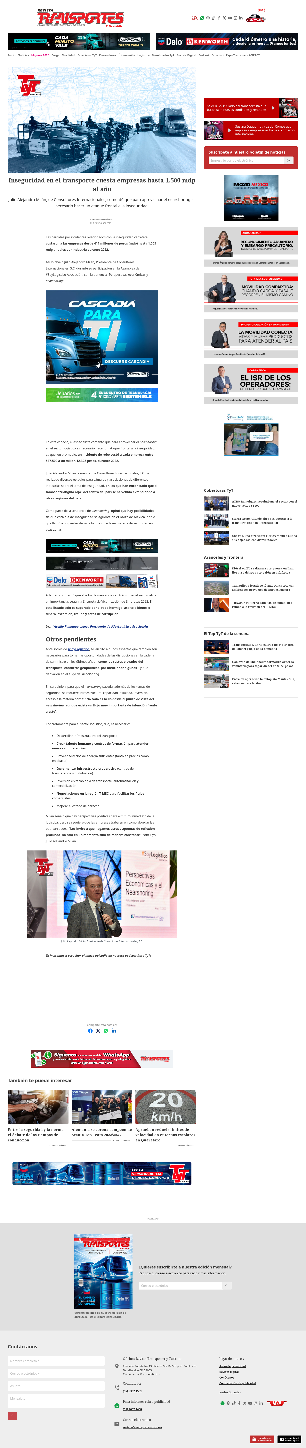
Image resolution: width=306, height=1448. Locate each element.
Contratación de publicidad (237, 1383)
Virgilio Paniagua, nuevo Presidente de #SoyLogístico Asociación (100, 626)
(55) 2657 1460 (132, 1409)
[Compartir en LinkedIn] (113, 1030)
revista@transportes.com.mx (142, 1427)
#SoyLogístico (78, 649)
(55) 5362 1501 (132, 1391)
